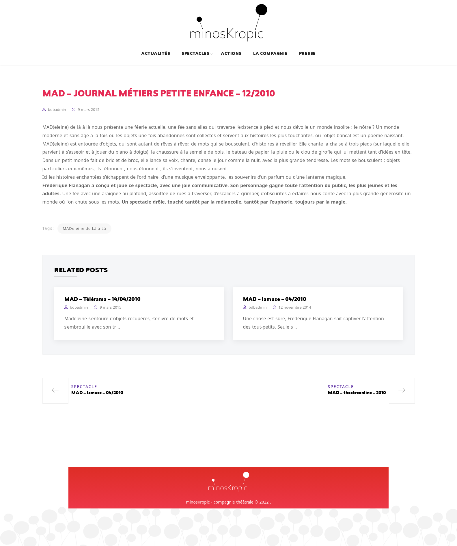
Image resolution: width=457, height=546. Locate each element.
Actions (231, 54)
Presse (307, 54)
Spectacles (195, 54)
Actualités (155, 54)
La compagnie (270, 54)
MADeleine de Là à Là (84, 228)
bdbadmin (57, 109)
